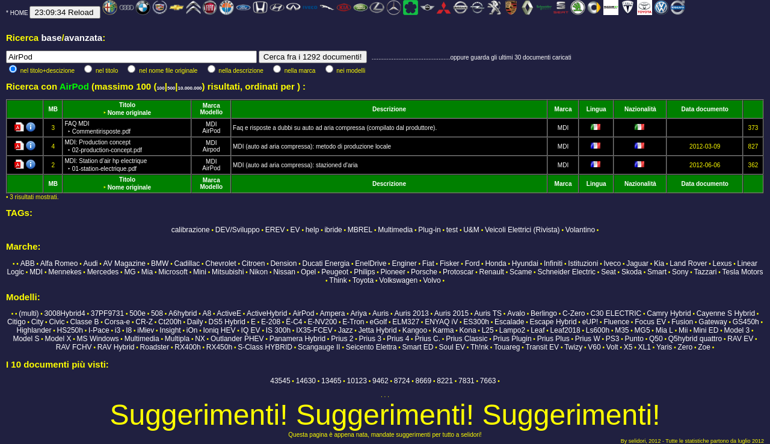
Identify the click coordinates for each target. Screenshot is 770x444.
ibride (333, 230)
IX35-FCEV (314, 330)
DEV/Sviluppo (237, 230)
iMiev (145, 330)
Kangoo (414, 330)
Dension (283, 263)
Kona (468, 330)
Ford (472, 263)
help (312, 230)
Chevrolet (220, 263)
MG (129, 272)
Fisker (450, 263)
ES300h (476, 322)
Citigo (16, 322)
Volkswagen (398, 280)
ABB (27, 263)
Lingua (596, 109)
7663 (488, 381)
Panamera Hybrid (297, 339)
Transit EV (542, 347)
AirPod (211, 131)
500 (171, 88)
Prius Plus (553, 339)
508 (157, 313)
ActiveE (229, 313)
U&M (471, 230)
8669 (424, 381)
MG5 (642, 330)
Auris (380, 313)
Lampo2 (512, 330)
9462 (380, 381)
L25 (488, 330)
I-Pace (98, 330)
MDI (211, 124)
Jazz (345, 330)
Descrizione (389, 109)
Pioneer (393, 272)
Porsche (424, 272)
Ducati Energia (326, 263)
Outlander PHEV (237, 339)
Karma (443, 330)
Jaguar (637, 263)
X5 (628, 347)
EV (295, 230)
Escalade (509, 322)
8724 (402, 381)
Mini (199, 272)
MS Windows (98, 339)
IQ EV (250, 330)
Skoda (631, 272)
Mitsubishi (228, 272)
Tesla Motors (742, 272)
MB (53, 109)
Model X (58, 339)
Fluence (616, 322)
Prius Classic (466, 339)
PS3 (613, 339)
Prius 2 (342, 339)
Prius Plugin (512, 339)
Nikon (258, 272)
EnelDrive (370, 263)
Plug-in (429, 230)
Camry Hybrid (669, 313)
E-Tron (353, 322)
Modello (211, 112)
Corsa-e (118, 322)
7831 (466, 381)
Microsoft (173, 272)
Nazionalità (640, 109)
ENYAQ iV (441, 322)
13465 (331, 381)
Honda (495, 263)
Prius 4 (398, 339)
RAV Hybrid (116, 347)
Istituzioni (583, 263)
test (452, 230)
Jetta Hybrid (378, 330)
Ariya (359, 313)
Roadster (155, 347)
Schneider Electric (566, 272)
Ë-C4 (294, 322)
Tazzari (705, 272)
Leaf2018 (565, 330)
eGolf (378, 322)
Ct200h (170, 322)
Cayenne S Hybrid (726, 313)
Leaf (537, 330)
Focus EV (650, 322)
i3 (117, 330)
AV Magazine (124, 263)
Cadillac (187, 263)
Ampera (332, 313)
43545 (280, 381)
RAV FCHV (74, 347)
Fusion (682, 322)
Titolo (127, 105)
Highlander (33, 330)
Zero (684, 347)
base (51, 37)
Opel (308, 272)
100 (160, 88)
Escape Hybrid (553, 322)
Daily (195, 322)
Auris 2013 (411, 313)
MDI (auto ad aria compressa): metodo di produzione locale (312, 146)
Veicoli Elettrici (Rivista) (522, 230)
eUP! (590, 322)
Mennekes (64, 272)
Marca (211, 105)
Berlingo (544, 313)
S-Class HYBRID (265, 347)
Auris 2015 (451, 313)
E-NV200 (322, 322)
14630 (306, 381)
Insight (169, 330)
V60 (594, 347)
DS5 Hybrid (227, 322)
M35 (622, 330)
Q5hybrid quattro (695, 339)
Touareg (507, 347)
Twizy (573, 347)
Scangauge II (319, 347)
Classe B (84, 322)
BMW (159, 263)
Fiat (428, 263)
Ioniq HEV (219, 330)
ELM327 (405, 322)
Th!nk (479, 347)
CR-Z (144, 322)
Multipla (177, 339)
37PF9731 (107, 313)
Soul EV (452, 347)
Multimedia (395, 230)
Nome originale (129, 112)
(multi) (28, 313)
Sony (680, 272)
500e (137, 313)
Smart (657, 272)
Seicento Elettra (371, 347)
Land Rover (688, 263)
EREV (275, 230)
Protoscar (458, 272)
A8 (206, 313)
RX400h (187, 347)
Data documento (705, 109)
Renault (491, 272)
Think (337, 280)
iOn (192, 330)
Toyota (363, 280)
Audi (90, 263)
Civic (56, 322)
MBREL (360, 230)
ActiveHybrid (267, 313)
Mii (683, 330)
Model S (26, 339)
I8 (129, 330)
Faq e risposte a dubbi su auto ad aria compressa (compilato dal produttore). (335, 128)
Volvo (431, 280)
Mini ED (705, 330)
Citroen (253, 263)
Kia (659, 263)
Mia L (664, 330)
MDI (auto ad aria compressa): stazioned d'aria (295, 165)
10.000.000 (190, 88)
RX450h (219, 347)
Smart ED (418, 347)
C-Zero (573, 313)
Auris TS (488, 313)
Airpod (211, 149)
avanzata (83, 37)
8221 (445, 381)
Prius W (587, 339)
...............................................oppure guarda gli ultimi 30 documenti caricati (471, 57)
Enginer (404, 263)
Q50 (656, 339)
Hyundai (525, 263)
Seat (608, 272)
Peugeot (334, 272)
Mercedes (103, 272)
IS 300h (278, 330)
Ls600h (597, 330)
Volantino (580, 230)
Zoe (704, 347)
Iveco (612, 263)
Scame (521, 272)
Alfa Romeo (59, 263)
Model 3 (737, 330)
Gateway (712, 322)
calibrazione (190, 230)
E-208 (270, 322)
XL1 (644, 347)
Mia (147, 272)
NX (200, 339)
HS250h (70, 330)
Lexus (722, 263)
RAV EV (740, 339)
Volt (612, 347)
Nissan (284, 272)
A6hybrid (182, 313)
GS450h (746, 322)
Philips (364, 272)
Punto (634, 339)
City (37, 322)
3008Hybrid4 (65, 313)
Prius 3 (370, 339)
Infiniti (553, 263)
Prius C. (427, 339)
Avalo (516, 313)
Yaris (664, 347)
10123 (357, 381)
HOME (19, 13)
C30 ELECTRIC (616, 313)
